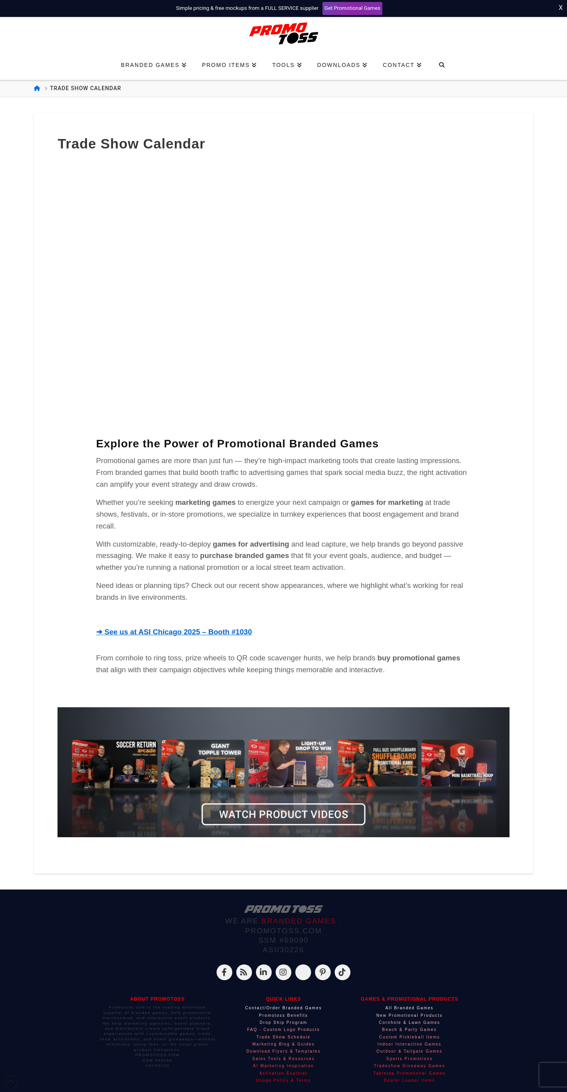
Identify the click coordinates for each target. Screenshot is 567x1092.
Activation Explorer (283, 1073)
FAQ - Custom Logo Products (283, 1029)
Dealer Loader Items (409, 1080)
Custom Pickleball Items (409, 1037)
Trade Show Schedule (283, 1037)
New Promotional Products (409, 1015)
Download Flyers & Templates (283, 1051)
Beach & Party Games (409, 1029)
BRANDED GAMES (300, 921)
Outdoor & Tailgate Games (409, 1051)
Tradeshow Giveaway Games (409, 1066)
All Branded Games (409, 1008)
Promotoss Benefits (283, 1015)
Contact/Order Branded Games (283, 1008)
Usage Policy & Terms (283, 1080)
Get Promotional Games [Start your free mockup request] (352, 8)
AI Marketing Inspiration (283, 1066)
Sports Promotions (409, 1059)
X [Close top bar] (561, 7)
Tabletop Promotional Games (409, 1073)
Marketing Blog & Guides (283, 1044)
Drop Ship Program (283, 1022)
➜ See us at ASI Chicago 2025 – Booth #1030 (174, 632)
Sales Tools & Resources (283, 1059)
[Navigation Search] (441, 65)
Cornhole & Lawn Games (409, 1022)
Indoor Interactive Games (409, 1044)
